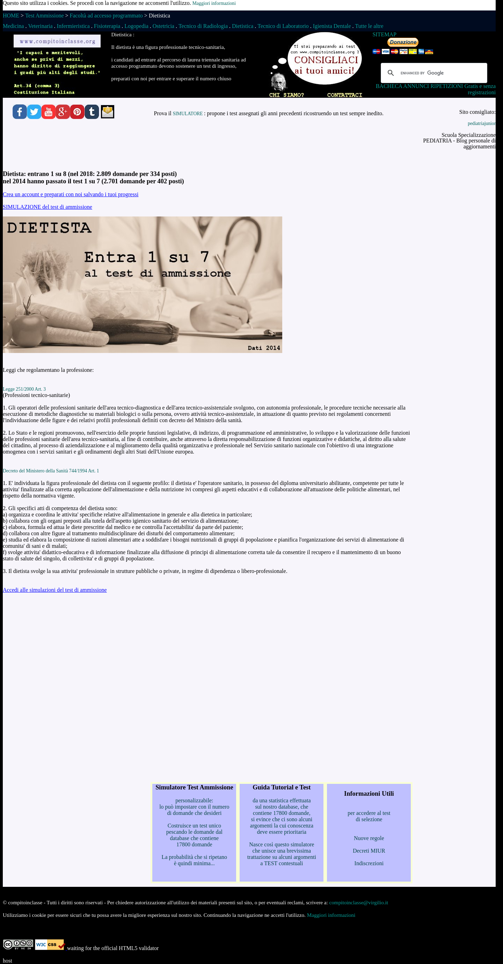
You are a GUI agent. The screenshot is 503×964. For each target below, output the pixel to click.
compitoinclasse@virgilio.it (358, 902)
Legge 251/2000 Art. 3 (24, 389)
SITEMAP (384, 34)
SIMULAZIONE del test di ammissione (47, 207)
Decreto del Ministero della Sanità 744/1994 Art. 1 (51, 470)
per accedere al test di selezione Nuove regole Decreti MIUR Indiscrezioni (369, 828)
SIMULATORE (188, 113)
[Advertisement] (207, 148)
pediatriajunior (482, 123)
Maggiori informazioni (214, 3)
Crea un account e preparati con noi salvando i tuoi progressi (70, 194)
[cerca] (433, 73)
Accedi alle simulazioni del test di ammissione (55, 590)
